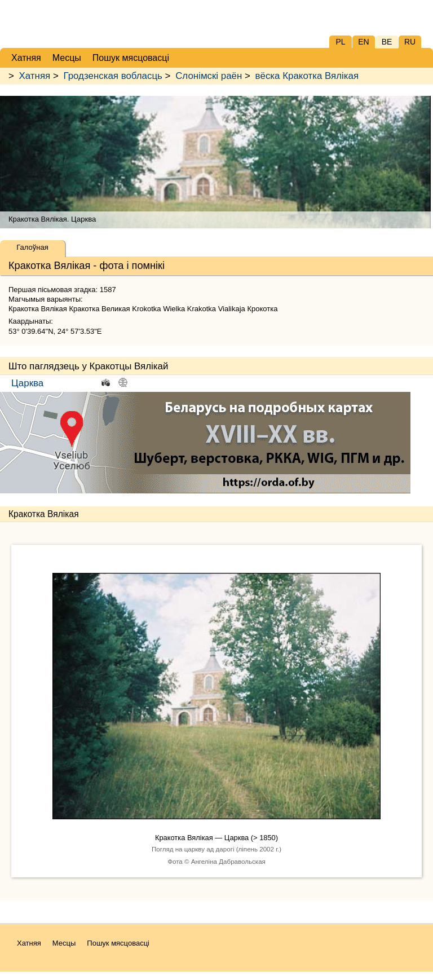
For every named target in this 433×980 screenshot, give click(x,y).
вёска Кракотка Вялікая (307, 75)
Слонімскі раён (208, 75)
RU (410, 41)
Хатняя (35, 75)
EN (363, 41)
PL (340, 41)
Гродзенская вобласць (112, 75)
